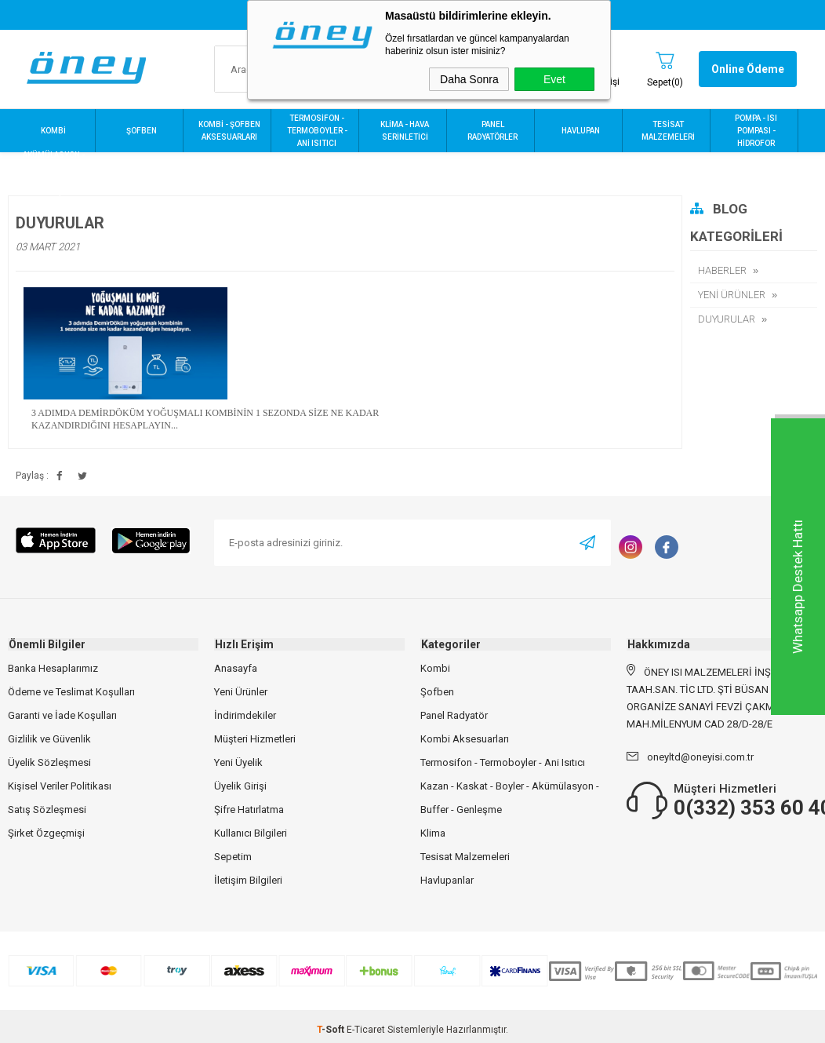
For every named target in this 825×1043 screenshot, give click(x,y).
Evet (554, 79)
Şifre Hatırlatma (249, 809)
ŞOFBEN (141, 130)
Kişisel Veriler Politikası (59, 786)
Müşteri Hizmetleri (255, 739)
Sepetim (233, 856)
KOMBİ (53, 130)
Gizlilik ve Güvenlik (49, 739)
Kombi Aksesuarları (464, 739)
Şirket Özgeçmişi (46, 833)
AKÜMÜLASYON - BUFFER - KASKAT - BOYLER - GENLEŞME (53, 173)
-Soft (332, 1029)
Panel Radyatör (454, 715)
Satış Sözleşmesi (47, 809)
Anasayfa (235, 668)
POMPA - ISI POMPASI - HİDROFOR (756, 131)
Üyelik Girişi (240, 786)
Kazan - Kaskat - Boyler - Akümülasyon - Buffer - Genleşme (509, 797)
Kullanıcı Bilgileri (250, 833)
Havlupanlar (447, 880)
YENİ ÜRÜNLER (731, 295)
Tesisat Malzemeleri (465, 856)
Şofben (437, 692)
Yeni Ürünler (240, 692)
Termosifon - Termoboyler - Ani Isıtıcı (502, 762)
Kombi (435, 668)
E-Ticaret (366, 1029)
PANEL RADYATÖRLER (492, 130)
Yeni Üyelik (238, 762)
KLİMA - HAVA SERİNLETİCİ (404, 130)
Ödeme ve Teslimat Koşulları (71, 692)
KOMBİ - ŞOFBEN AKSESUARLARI (229, 130)
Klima (432, 833)
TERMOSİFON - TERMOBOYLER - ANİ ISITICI (317, 131)
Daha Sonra (469, 79)
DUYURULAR (726, 319)
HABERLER (722, 270)
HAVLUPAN (581, 130)
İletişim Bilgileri (248, 880)
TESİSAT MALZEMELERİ (668, 130)
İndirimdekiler (245, 715)
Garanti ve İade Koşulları (62, 715)
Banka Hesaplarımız (53, 668)
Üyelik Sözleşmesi (49, 762)
